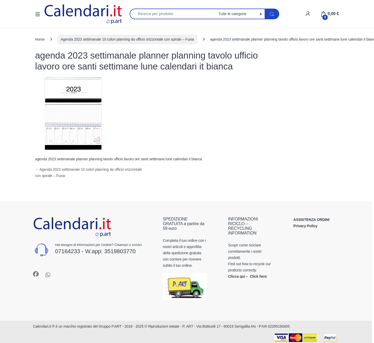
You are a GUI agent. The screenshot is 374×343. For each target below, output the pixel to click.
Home (40, 39)
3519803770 (120, 251)
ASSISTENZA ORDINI (311, 220)
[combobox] (173, 14)
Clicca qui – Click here (247, 276)
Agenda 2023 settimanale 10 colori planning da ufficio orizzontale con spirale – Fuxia (127, 39)
